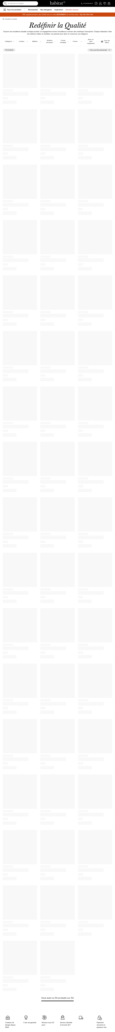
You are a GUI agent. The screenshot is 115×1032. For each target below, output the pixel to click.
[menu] (5, 10)
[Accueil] (3, 19)
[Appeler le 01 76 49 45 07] (87, 3)
